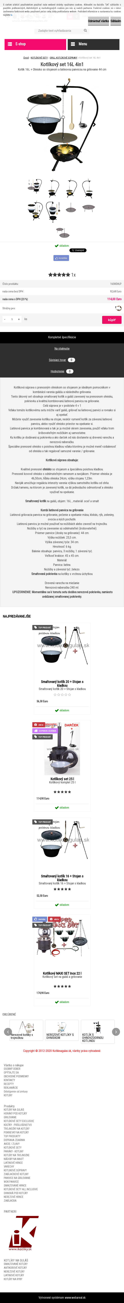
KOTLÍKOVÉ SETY (39, 57)
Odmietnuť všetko (98, 21)
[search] (85, 30)
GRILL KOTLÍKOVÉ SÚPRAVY (63, 57)
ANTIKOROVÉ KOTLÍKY (15, 1267)
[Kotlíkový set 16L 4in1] (62, 125)
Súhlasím (115, 21)
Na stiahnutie (62, 348)
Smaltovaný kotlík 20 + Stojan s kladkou (62, 684)
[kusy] (11, 319)
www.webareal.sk (75, 1297)
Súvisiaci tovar (62, 360)
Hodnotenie (62, 371)
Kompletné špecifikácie (62, 337)
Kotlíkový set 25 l (62, 779)
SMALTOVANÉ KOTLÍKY (16, 1263)
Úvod (26, 57)
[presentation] (30, 125)
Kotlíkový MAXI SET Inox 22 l (62, 973)
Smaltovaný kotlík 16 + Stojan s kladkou (62, 878)
